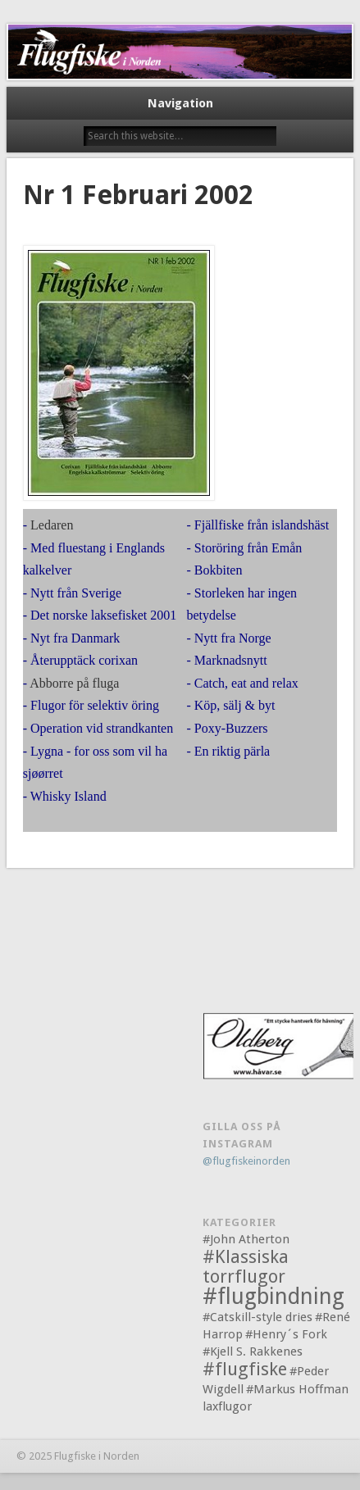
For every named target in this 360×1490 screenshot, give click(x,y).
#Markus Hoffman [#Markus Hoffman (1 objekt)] (297, 1389)
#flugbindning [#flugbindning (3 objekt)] (273, 1296)
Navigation (180, 103)
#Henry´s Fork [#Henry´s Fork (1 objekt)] (286, 1334)
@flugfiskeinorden (246, 1161)
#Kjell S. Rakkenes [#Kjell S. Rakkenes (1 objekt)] (253, 1351)
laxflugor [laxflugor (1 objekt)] (227, 1406)
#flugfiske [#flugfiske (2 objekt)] (245, 1369)
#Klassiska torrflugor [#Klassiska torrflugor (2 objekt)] (246, 1267)
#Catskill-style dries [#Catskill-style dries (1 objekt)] (257, 1317)
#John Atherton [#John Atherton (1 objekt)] (246, 1239)
